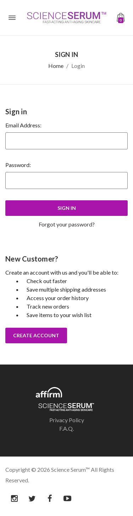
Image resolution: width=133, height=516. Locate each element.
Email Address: (23, 125)
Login (78, 65)
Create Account (36, 335)
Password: (18, 164)
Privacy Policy (66, 420)
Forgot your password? (67, 224)
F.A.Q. (66, 428)
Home (55, 65)
